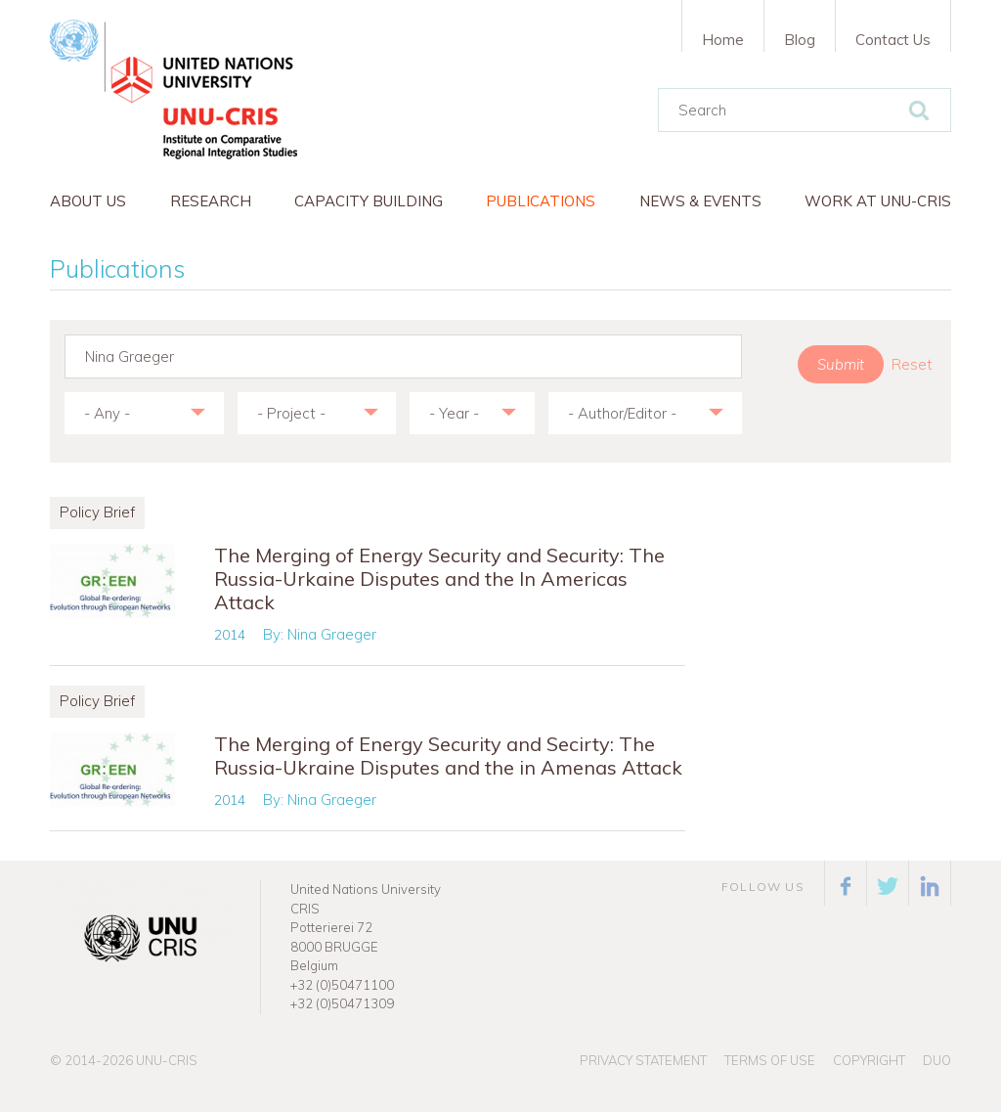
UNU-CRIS (166, 1060)
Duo (937, 1060)
